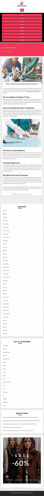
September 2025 (6, 237)
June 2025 (5, 247)
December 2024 (6, 267)
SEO (4, 395)
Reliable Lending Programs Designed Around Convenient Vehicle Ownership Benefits (20, 424)
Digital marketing (6, 352)
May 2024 (5, 290)
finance (4, 365)
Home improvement (7, 382)
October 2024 (5, 274)
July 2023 (4, 320)
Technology (5, 402)
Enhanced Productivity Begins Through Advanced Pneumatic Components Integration (20, 417)
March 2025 (5, 257)
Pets (24, 194)
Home (22, 15)
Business (22, 21)
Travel (4, 405)
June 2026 (5, 210)
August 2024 (5, 280)
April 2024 (5, 294)
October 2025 (5, 234)
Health (22, 30)
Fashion (22, 34)
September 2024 (6, 277)
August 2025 (5, 240)
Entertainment (6, 359)
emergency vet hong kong (33, 91)
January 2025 (5, 264)
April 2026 (5, 217)
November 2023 (6, 307)
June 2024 (5, 287)
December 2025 (6, 230)
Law (22, 18)
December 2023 (6, 304)
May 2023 (5, 327)
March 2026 (5, 220)
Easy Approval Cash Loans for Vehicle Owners (12, 427)
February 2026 (6, 224)
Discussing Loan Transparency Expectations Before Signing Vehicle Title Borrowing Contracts (21, 420)
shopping (22, 27)
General (22, 24)
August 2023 (5, 317)
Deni (14, 194)
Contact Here (22, 40)
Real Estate (5, 392)
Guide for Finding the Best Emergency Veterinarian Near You (22, 84)
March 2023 (5, 333)
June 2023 (5, 324)
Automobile (5, 345)
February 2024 (6, 297)
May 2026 (5, 214)
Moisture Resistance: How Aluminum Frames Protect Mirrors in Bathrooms (18, 430)
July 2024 (4, 284)
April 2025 (5, 254)
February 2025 (6, 260)
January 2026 (5, 227)
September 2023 (6, 314)
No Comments (29, 194)
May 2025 (5, 250)
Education (22, 37)
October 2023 (5, 310)
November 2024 (6, 270)
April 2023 (5, 330)
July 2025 (4, 244)
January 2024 (5, 300)
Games (4, 369)
